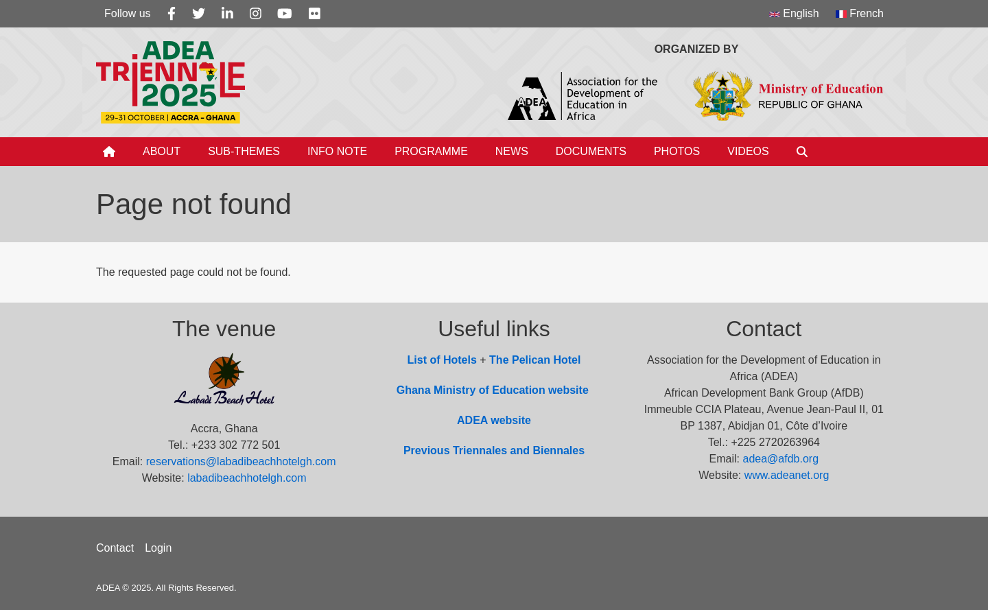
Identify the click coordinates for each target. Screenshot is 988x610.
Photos (677, 151)
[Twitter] (198, 13)
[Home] (109, 151)
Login (158, 548)
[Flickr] (315, 13)
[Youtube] (285, 13)
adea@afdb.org (781, 459)
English (794, 13)
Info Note (337, 151)
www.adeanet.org (787, 475)
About (161, 151)
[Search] (802, 151)
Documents (591, 151)
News (511, 151)
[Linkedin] (227, 13)
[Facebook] (171, 13)
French (860, 13)
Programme (431, 151)
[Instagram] (256, 13)
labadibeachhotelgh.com (246, 478)
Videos (747, 151)
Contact (115, 548)
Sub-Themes (244, 151)
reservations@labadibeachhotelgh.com (241, 461)
